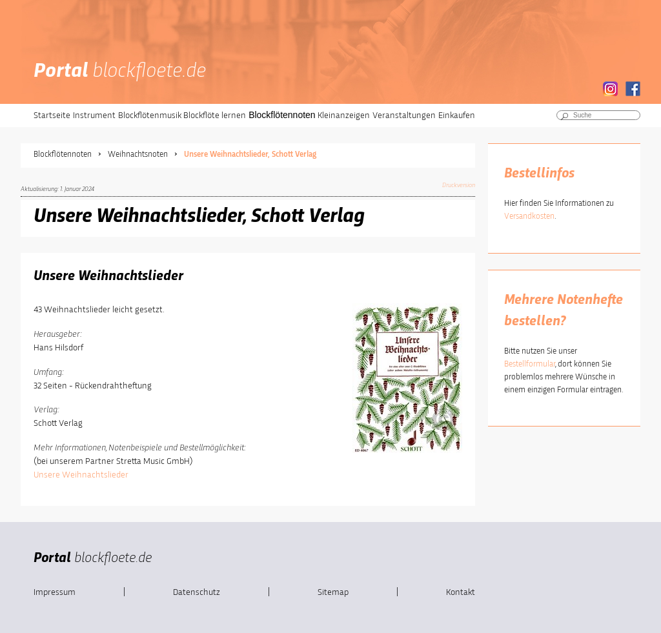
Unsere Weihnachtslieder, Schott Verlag (250, 154)
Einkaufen (456, 115)
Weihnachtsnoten (138, 154)
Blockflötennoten (282, 115)
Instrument (94, 115)
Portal (120, 71)
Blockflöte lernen (214, 115)
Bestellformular (529, 364)
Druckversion (458, 185)
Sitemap (333, 592)
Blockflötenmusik (149, 115)
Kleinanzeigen (344, 115)
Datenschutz (196, 592)
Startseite (52, 115)
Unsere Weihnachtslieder (81, 474)
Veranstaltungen (404, 115)
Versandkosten (529, 216)
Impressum (55, 592)
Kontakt (460, 592)
